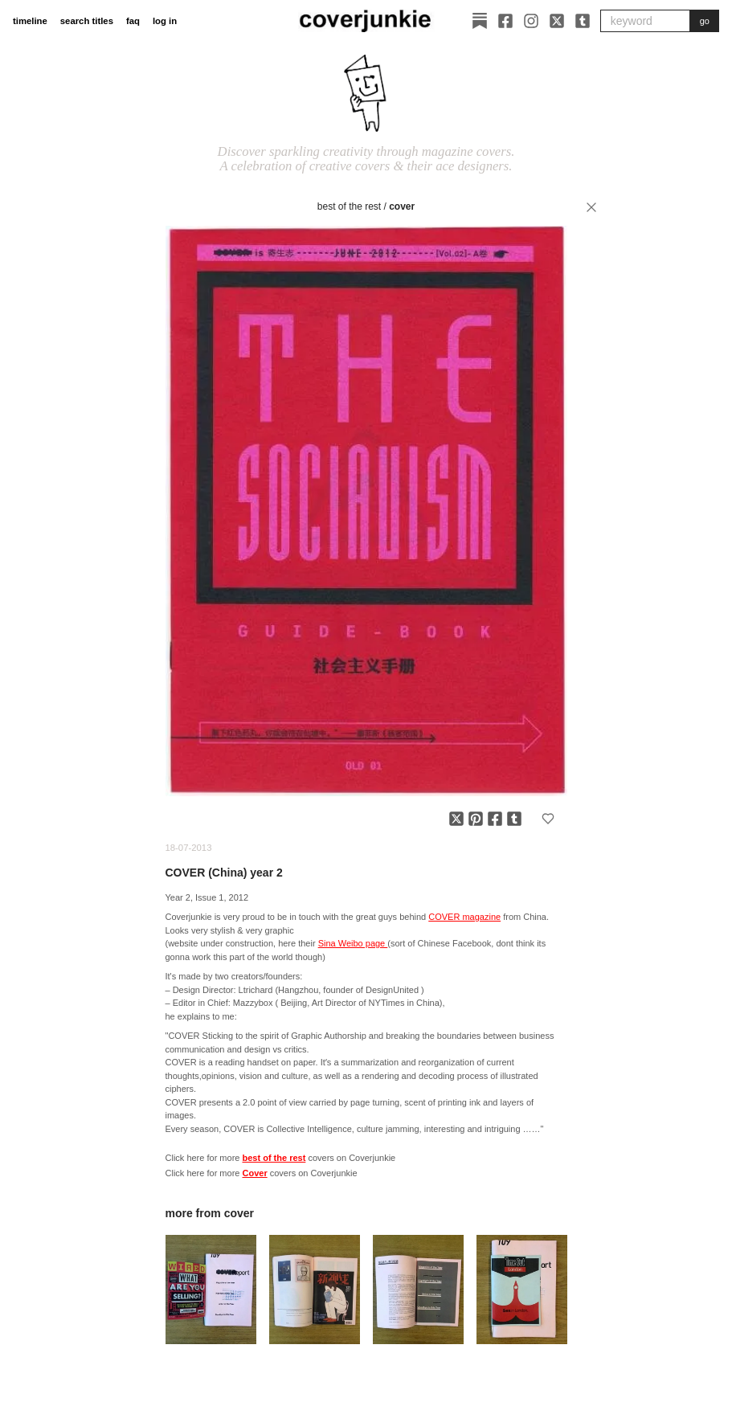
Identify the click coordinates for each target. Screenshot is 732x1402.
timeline (30, 21)
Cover (402, 206)
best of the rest (349, 206)
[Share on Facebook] (495, 819)
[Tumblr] (583, 21)
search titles (86, 21)
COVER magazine (464, 917)
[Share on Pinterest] (476, 819)
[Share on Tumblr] (514, 819)
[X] (557, 21)
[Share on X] (456, 819)
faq (133, 21)
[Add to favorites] (548, 819)
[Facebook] (505, 21)
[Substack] (480, 21)
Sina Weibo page (353, 943)
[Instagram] (531, 21)
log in (165, 21)
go (705, 21)
